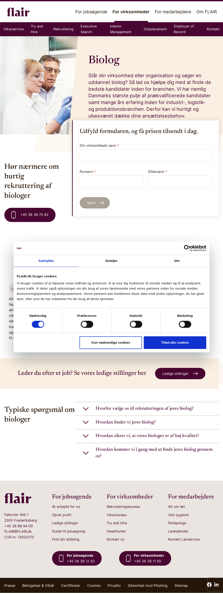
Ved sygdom (178, 516)
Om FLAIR (206, 11)
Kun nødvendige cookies (110, 342)
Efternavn (180, 178)
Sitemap (181, 586)
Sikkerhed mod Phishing (147, 586)
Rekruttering (63, 29)
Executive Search (89, 29)
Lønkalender (178, 532)
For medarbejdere (173, 11)
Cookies (94, 586)
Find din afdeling (65, 540)
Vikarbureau (117, 516)
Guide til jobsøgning (68, 532)
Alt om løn (176, 507)
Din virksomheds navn (99, 145)
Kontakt (213, 29)
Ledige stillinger (65, 524)
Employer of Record (184, 29)
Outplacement (155, 29)
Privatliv (114, 586)
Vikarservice (13, 29)
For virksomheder (131, 15)
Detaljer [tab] (111, 261)
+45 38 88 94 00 (18, 527)
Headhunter (116, 532)
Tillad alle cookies (175, 342)
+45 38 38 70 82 (30, 214)
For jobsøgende (91, 11)
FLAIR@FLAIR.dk (18, 532)
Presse (9, 586)
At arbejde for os (66, 507)
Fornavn (111, 178)
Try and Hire (37, 29)
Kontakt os (115, 540)
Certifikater (70, 586)
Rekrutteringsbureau (123, 507)
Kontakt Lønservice (184, 540)
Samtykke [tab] (46, 261)
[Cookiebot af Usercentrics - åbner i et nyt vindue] (187, 248)
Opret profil (61, 516)
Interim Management (120, 29)
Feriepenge (177, 524)
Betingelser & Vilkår (38, 586)
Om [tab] (176, 261)
